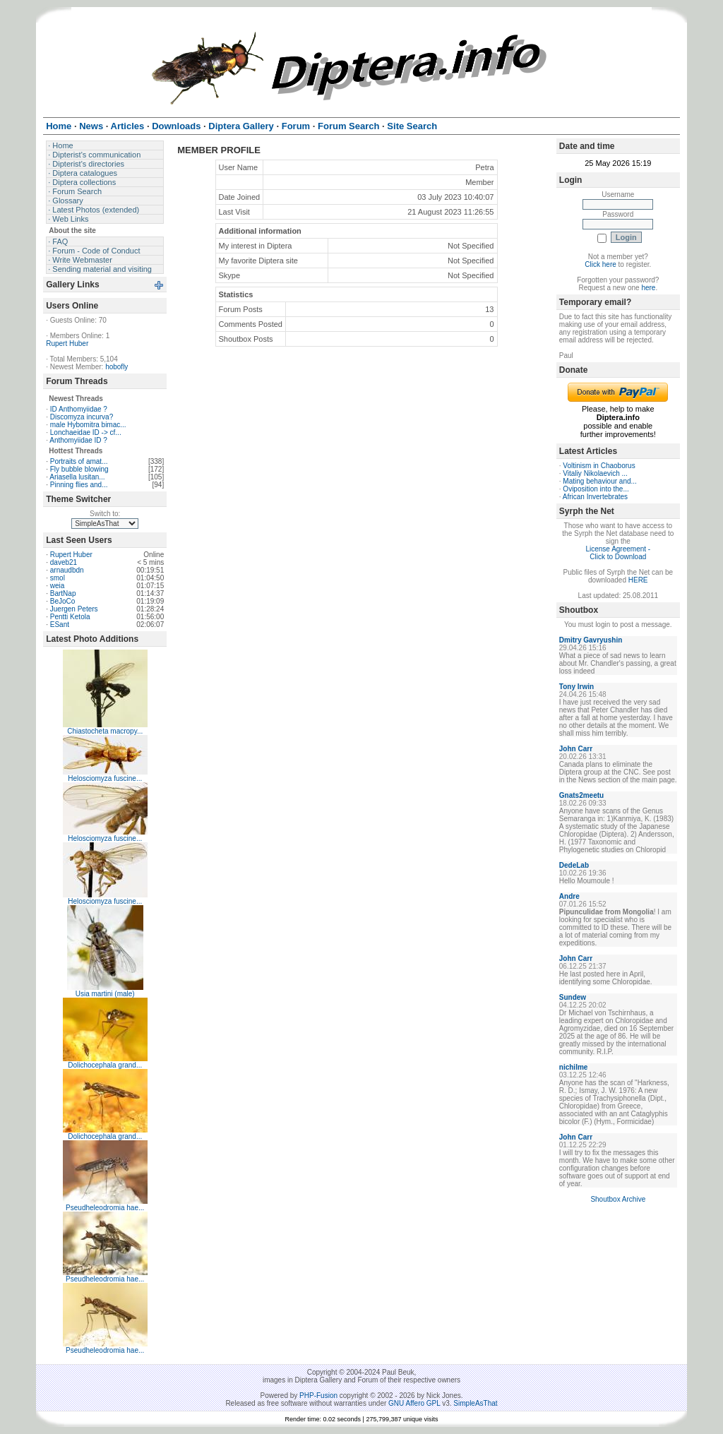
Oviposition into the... (595, 489)
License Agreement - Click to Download (617, 553)
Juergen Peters (74, 609)
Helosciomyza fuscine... (105, 778)
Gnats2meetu (581, 795)
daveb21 (63, 562)
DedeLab (574, 865)
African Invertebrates (595, 497)
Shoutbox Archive (617, 1199)
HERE (638, 580)
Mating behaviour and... (600, 481)
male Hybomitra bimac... (88, 425)
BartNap (63, 593)
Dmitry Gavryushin (590, 640)
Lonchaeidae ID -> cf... (85, 432)
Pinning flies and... (79, 485)
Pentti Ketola (70, 617)
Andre (569, 896)
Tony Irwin (576, 687)
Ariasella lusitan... (76, 477)
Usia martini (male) (105, 994)
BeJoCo (63, 601)
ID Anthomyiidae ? (78, 409)
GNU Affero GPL (414, 1403)
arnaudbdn (67, 570)
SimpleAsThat (475, 1403)
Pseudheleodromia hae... (105, 1208)
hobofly (116, 367)
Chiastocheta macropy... (105, 731)
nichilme (573, 1067)
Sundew (572, 997)
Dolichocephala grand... (105, 1065)
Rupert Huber (67, 343)
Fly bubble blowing (79, 469)
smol (57, 578)
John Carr (575, 749)
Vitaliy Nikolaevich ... (595, 473)
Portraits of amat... (79, 461)
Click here (600, 264)
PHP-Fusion (318, 1395)
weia (57, 586)
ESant (59, 624)
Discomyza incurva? (81, 417)
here (648, 288)
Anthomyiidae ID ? (78, 440)
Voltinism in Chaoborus (599, 466)
